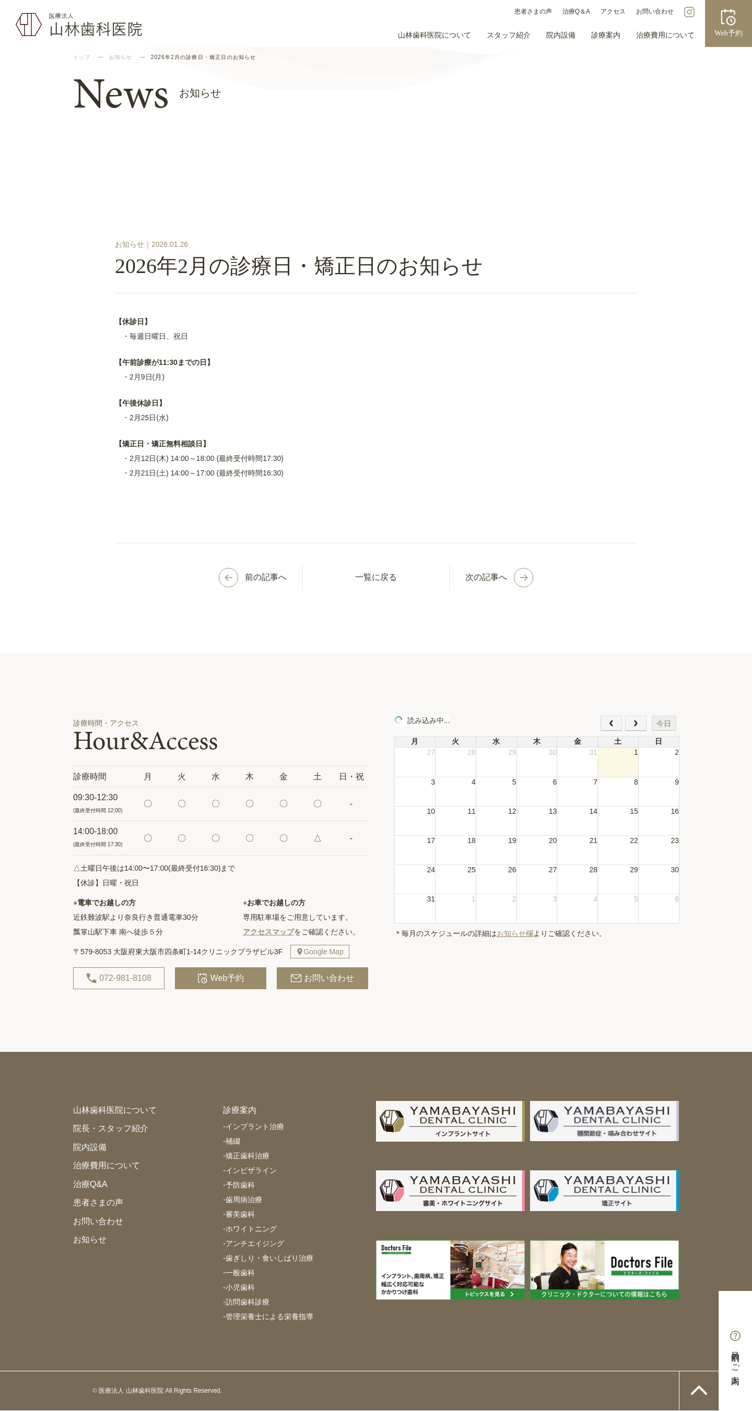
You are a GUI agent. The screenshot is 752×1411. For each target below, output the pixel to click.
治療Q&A (90, 1184)
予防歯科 (239, 1185)
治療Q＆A (576, 11)
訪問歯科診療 (246, 1302)
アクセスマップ (268, 932)
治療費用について (665, 35)
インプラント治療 (253, 1126)
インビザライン (250, 1170)
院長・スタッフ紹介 (110, 1128)
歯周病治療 (242, 1199)
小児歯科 (239, 1287)
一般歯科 (239, 1272)
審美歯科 (239, 1214)
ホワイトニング (250, 1229)
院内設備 (560, 35)
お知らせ (90, 1239)
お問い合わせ (655, 11)
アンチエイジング (253, 1243)
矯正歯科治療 (246, 1156)
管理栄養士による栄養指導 (268, 1316)
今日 (663, 723)
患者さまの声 (533, 11)
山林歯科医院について (434, 35)
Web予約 (220, 978)
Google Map (323, 951)
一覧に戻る (376, 577)
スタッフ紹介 (509, 35)
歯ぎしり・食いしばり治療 (268, 1258)
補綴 (231, 1141)
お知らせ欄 (515, 933)
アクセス (613, 11)
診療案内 (605, 35)
